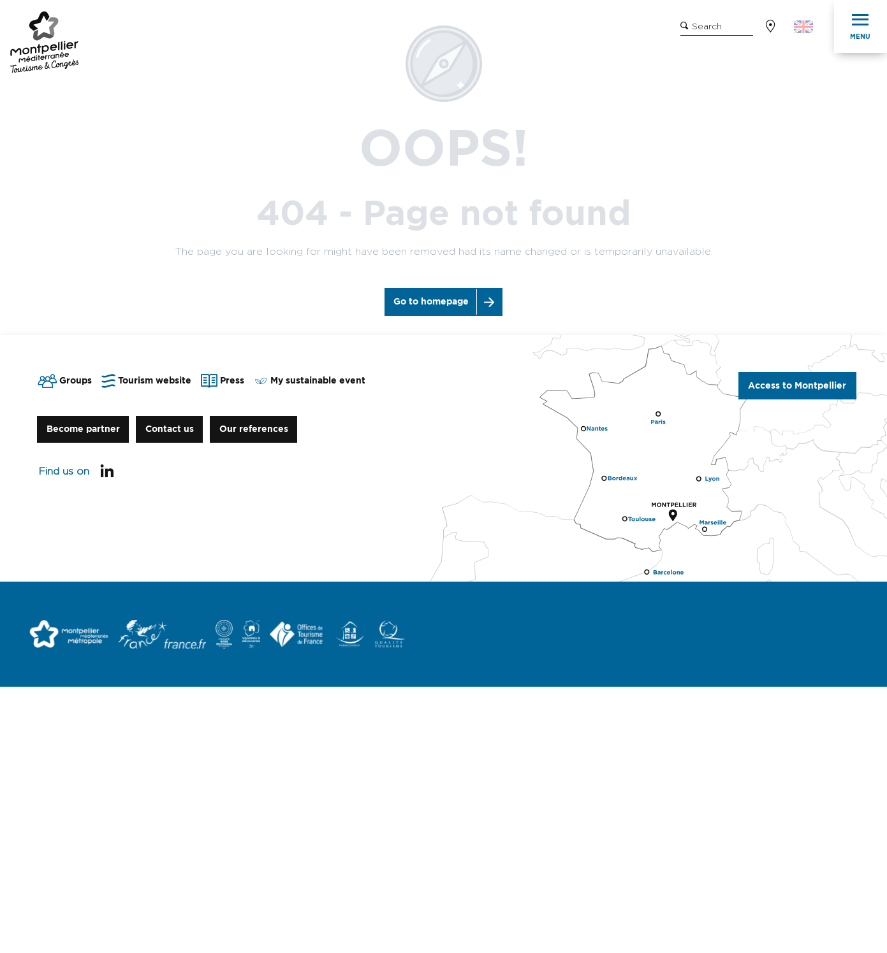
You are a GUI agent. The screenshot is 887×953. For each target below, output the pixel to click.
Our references (253, 429)
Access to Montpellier (797, 386)
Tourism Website (167, 27)
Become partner (83, 429)
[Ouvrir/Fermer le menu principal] (860, 26)
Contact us (169, 429)
